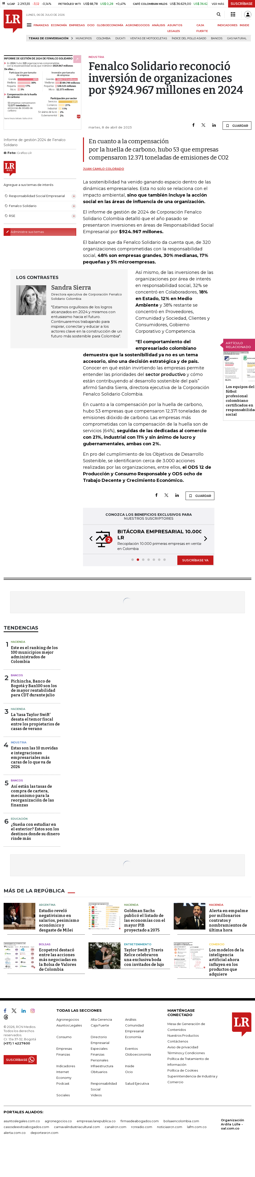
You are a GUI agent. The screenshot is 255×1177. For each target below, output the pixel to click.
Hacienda (18, 642)
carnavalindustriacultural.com (77, 1127)
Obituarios (99, 1072)
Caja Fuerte (100, 1025)
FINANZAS (41, 25)
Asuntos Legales (69, 1025)
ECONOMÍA (59, 25)
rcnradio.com (141, 1127)
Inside (129, 1066)
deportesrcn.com (44, 1133)
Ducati (120, 38)
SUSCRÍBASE (242, 3)
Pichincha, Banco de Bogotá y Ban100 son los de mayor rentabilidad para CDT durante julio (34, 688)
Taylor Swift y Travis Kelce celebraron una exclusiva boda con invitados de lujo (144, 957)
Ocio (129, 1072)
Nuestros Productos (183, 1035)
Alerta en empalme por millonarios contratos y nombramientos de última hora (228, 920)
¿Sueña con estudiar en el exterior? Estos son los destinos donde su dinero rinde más (35, 831)
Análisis (130, 1019)
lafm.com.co (197, 1127)
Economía (133, 1037)
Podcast (62, 1083)
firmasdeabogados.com (139, 1121)
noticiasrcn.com (169, 1127)
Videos (96, 1095)
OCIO (91, 25)
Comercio (217, 944)
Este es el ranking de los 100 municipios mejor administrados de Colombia (34, 654)
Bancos (216, 38)
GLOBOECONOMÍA (110, 25)
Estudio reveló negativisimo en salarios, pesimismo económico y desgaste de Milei (59, 920)
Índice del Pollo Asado (189, 38)
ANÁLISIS (158, 25)
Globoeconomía (138, 1054)
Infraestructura (102, 1066)
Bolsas (45, 944)
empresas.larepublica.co (96, 1121)
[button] (89, 539)
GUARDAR (237, 125)
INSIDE (244, 25)
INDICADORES (228, 25)
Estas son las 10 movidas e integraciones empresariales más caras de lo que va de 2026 (34, 757)
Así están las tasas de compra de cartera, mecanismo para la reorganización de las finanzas (32, 795)
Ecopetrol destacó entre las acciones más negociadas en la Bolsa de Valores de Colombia (58, 960)
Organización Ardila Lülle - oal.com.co (232, 1124)
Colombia (104, 38)
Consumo (64, 1037)
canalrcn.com (115, 1127)
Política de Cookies (182, 1070)
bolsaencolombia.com (181, 1121)
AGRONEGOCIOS (138, 25)
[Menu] (30, 25)
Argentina (47, 905)
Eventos (131, 1048)
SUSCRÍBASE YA (195, 560)
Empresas (64, 1048)
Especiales (99, 1048)
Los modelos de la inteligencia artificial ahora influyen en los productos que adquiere (226, 962)
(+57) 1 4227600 (17, 1043)
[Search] (218, 14)
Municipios (84, 38)
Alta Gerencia (101, 1019)
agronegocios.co (58, 1121)
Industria (18, 742)
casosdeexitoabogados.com (26, 1127)
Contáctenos (177, 1041)
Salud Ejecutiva (137, 1083)
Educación (19, 818)
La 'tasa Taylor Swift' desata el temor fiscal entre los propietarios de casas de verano (35, 721)
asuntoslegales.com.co (22, 1121)
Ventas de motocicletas (148, 38)
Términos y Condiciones (186, 1053)
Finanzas (63, 1054)
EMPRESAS (77, 25)
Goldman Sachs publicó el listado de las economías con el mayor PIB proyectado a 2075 (144, 920)
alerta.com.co (15, 1133)
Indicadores (65, 1066)
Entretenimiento (137, 944)
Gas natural (237, 38)
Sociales (63, 1095)
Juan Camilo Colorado (103, 169)
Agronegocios (67, 1019)
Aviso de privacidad (182, 1047)
